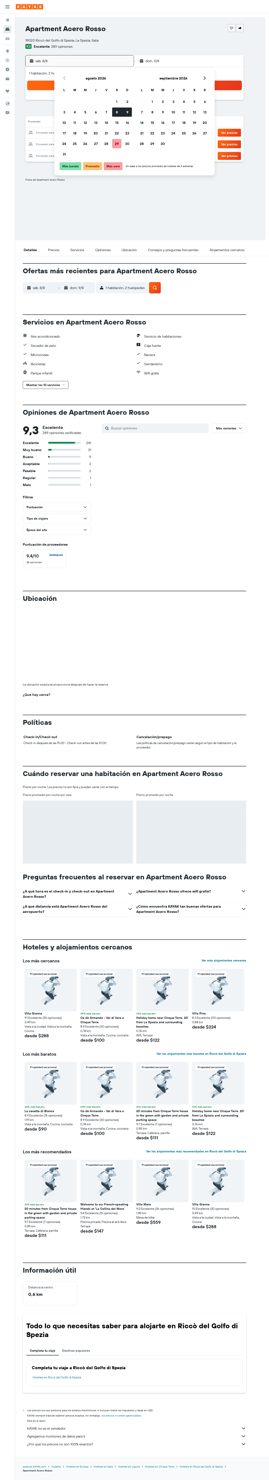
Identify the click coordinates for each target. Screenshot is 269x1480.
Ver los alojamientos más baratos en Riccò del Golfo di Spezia (209, 1054)
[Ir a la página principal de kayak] (29, 6)
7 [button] (106, 112)
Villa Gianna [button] (41, 1013)
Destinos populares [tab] (84, 1351)
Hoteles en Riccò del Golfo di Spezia (64, 1377)
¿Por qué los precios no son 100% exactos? (144, 1444)
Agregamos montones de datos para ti (144, 1436)
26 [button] (85, 143)
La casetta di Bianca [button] (47, 1111)
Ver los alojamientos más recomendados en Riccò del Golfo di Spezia (204, 1151)
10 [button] (64, 122)
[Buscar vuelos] (7, 20)
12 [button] (85, 122)
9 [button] (127, 112)
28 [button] (106, 143)
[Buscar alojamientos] (7, 29)
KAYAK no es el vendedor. (144, 1428)
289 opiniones (69, 46)
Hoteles (64, 1466)
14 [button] (106, 122)
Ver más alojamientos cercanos (231, 960)
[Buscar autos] (7, 38)
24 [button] (64, 143)
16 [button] (127, 122)
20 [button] (96, 133)
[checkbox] (52, 559)
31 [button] (64, 154)
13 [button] (95, 122)
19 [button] (85, 133)
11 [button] (74, 122)
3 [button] (64, 112)
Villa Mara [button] (151, 1204)
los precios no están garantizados (129, 1415)
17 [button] (64, 133)
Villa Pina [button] (206, 1013)
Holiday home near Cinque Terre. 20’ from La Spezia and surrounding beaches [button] (170, 1022)
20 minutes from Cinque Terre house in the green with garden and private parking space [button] (170, 1115)
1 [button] (116, 101)
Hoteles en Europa (85, 1466)
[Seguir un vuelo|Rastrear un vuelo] (7, 60)
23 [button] (127, 133)
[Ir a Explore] (7, 51)
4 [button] (75, 112)
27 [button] (96, 143)
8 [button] (117, 112)
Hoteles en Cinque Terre (167, 1466)
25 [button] (75, 143)
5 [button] (85, 112)
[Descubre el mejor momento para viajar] (7, 69)
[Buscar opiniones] (166, 428)
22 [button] (117, 133)
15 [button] (117, 122)
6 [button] (96, 112)
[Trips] (7, 91)
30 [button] (127, 143)
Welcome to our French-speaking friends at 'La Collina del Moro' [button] (112, 1206)
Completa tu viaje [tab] (50, 1351)
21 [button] (106, 133)
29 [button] (117, 143)
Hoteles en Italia (110, 1466)
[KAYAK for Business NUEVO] (7, 78)
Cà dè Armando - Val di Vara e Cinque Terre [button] (110, 1020)
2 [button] (127, 101)
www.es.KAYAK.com (42, 1466)
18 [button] (74, 133)
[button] (7, 7)
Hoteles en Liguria (136, 1466)
